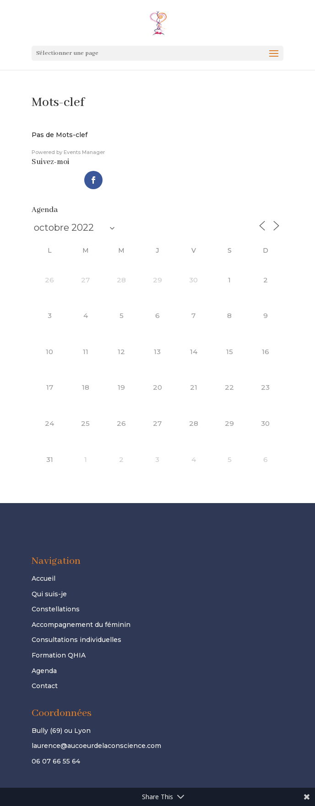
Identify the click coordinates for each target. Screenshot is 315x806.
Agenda (44, 671)
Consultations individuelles (76, 640)
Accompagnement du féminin (81, 624)
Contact (45, 686)
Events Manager (84, 152)
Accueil (43, 578)
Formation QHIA (59, 655)
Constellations (56, 609)
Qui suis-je (49, 594)
